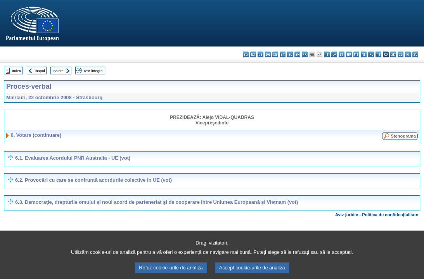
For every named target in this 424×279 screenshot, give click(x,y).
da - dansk (268, 54)
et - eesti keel (283, 54)
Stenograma (403, 136)
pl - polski (371, 54)
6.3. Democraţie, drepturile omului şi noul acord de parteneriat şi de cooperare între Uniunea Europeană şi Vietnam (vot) (156, 202)
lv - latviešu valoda (334, 54)
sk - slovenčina (393, 54)
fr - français (305, 54)
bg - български (246, 54)
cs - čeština (260, 54)
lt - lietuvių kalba (341, 54)
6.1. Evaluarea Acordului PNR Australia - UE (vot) (72, 158)
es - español (253, 54)
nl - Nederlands (364, 54)
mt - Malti (356, 54)
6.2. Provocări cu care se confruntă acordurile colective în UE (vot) (93, 180)
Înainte (58, 71)
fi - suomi (408, 54)
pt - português (378, 54)
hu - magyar (349, 54)
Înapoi (40, 71)
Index (16, 71)
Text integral (93, 71)
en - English (297, 54)
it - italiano (327, 54)
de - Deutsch (275, 54)
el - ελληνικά (290, 54)
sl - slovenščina (400, 54)
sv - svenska (415, 54)
